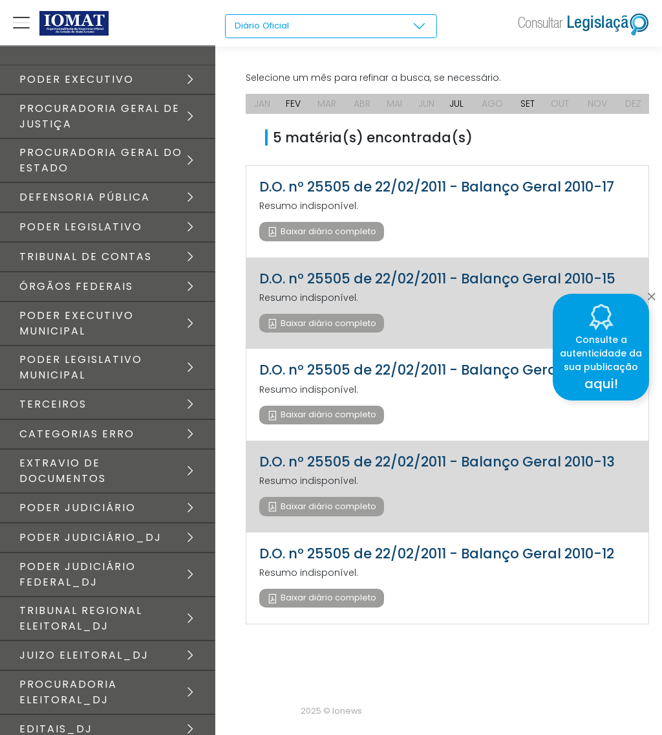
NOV (597, 103)
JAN (262, 103)
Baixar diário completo (327, 231)
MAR (326, 103)
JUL (456, 103)
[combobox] (331, 26)
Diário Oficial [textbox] (263, 25)
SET (527, 103)
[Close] (651, 292)
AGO (492, 103)
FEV (293, 103)
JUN (426, 103)
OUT (560, 103)
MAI (394, 103)
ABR (362, 103)
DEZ (633, 103)
